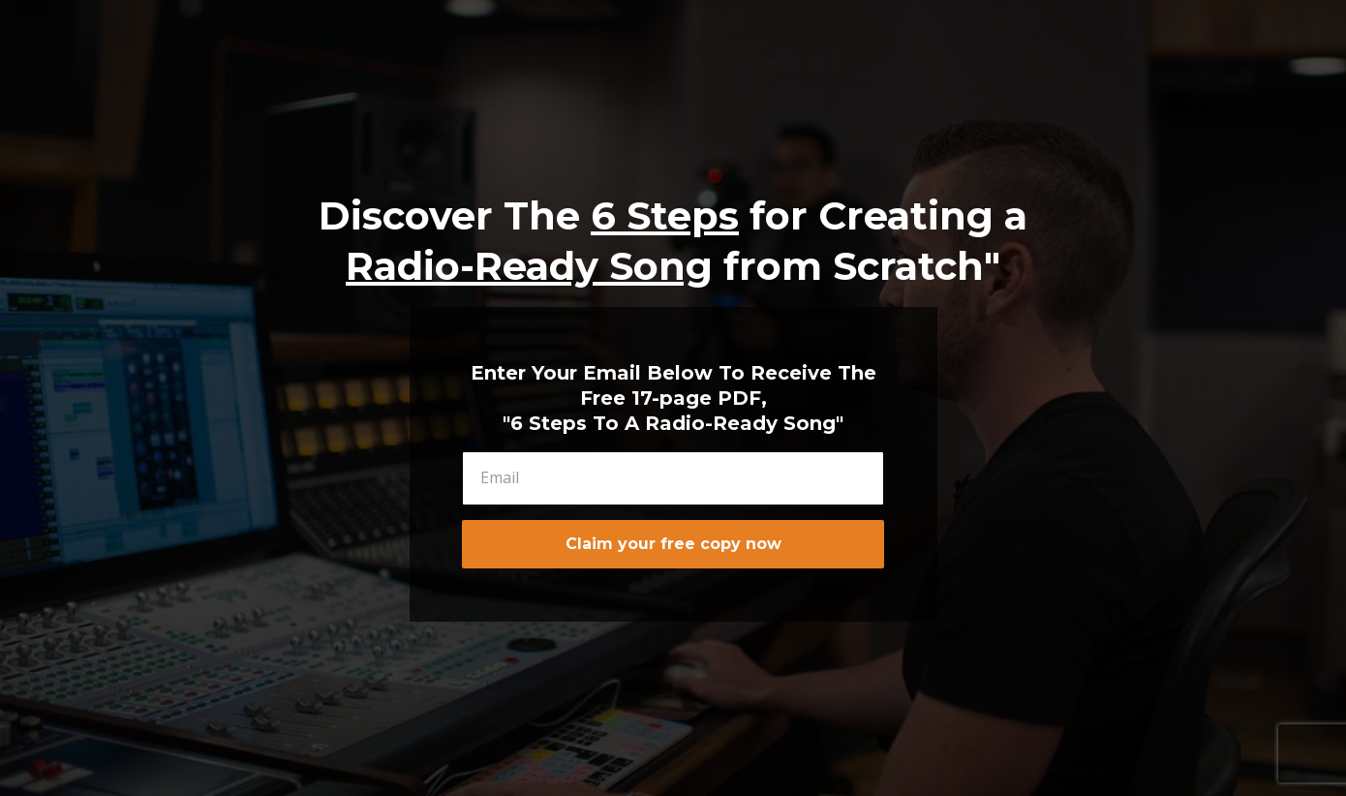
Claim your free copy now (673, 544)
